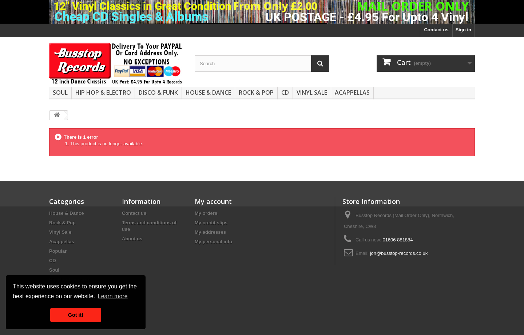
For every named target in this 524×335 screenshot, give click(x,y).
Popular (58, 251)
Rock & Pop (256, 92)
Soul (60, 92)
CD (285, 92)
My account (213, 201)
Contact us (436, 29)
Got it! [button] (75, 315)
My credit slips (211, 222)
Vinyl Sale (312, 92)
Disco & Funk (158, 92)
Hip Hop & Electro (103, 92)
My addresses (210, 232)
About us (132, 238)
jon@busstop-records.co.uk (399, 253)
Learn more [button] (113, 296)
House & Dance (208, 92)
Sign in (463, 29)
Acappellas (352, 92)
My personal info (213, 241)
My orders (206, 213)
